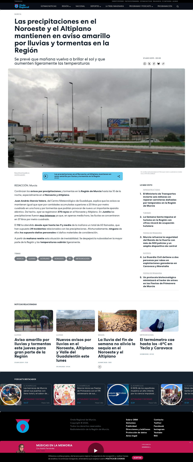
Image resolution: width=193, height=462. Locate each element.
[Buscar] (177, 6)
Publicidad (131, 426)
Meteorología (83, 259)
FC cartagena (166, 1)
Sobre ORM (132, 419)
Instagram (159, 429)
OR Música (146, 447)
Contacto (158, 419)
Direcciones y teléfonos (138, 429)
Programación (165, 6)
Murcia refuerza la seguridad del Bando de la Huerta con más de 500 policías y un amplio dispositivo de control (160, 242)
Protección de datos (136, 432)
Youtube (158, 432)
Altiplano (44, 259)
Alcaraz (175, 1)
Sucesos (147, 253)
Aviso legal (131, 435)
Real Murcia (157, 1)
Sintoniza (131, 422)
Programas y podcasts (140, 6)
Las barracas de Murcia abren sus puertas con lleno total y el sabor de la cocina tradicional (35, 391)
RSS (156, 435)
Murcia (17, 14)
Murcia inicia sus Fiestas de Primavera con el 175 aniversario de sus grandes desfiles (89, 391)
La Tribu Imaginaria (115, 6)
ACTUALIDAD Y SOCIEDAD (34, 399)
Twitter (158, 422)
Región (65, 6)
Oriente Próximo (118, 1)
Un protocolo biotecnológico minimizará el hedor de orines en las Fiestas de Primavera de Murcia (160, 282)
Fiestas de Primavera (152, 233)
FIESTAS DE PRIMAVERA (132, 1)
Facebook (159, 426)
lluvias (32, 259)
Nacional (80, 6)
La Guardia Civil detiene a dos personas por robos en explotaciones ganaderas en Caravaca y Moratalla (161, 262)
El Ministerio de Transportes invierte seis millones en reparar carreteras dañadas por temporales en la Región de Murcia (159, 199)
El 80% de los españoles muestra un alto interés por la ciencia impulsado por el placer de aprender (143, 391)
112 (70, 259)
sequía (101, 335)
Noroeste (59, 259)
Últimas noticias (48, 6)
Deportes (94, 6)
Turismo (147, 213)
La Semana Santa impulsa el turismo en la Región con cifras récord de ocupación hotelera (159, 221)
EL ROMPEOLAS (30, 386)
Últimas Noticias (146, 1)
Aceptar (137, 458)
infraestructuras (151, 190)
